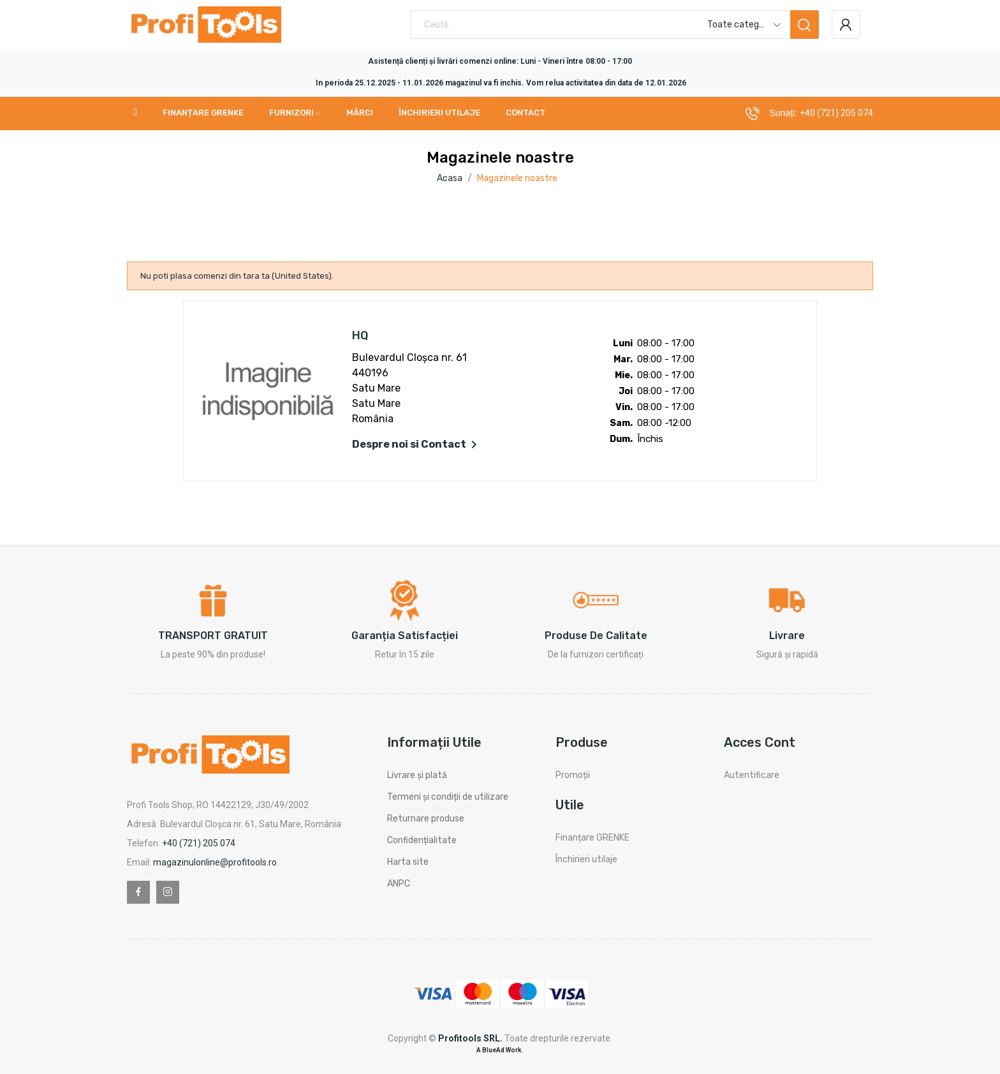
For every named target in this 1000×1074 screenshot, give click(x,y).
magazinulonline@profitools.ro (215, 862)
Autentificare (751, 775)
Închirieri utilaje (586, 859)
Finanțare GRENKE (592, 837)
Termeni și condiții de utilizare (447, 796)
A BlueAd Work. (500, 1050)
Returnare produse (425, 818)
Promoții (572, 775)
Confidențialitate (422, 840)
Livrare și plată (417, 775)
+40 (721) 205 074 (836, 113)
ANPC (398, 883)
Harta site (408, 862)
